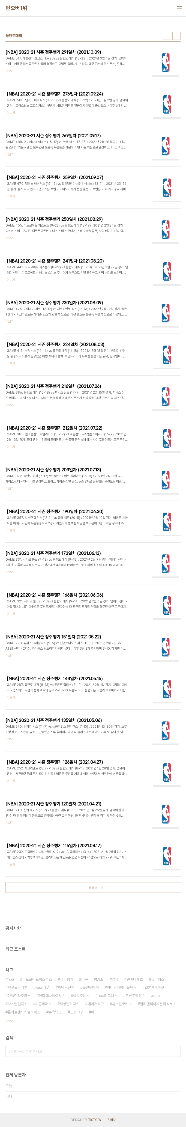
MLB (100, 979)
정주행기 (66, 979)
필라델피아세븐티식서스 (158, 1004)
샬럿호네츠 (81, 996)
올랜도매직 (90, 987)
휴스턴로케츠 (122, 1004)
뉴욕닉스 (55, 1012)
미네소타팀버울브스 (121, 987)
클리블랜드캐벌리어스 (24, 1012)
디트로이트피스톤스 (37, 979)
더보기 (9, 1021)
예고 (94, 1012)
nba (11, 979)
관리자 (111, 1120)
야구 (84, 979)
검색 (175, 1051)
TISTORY (94, 1120)
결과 (115, 979)
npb (156, 996)
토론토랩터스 (135, 996)
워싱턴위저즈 (69, 1004)
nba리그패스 (107, 996)
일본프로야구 (154, 987)
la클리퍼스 (43, 1004)
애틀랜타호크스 (19, 996)
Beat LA (42, 987)
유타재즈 (157, 979)
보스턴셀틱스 (17, 1004)
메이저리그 (96, 1004)
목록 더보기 (96, 888)
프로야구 (76, 1012)
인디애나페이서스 (52, 996)
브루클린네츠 (17, 987)
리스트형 (176, 36)
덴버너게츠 (135, 979)
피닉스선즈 (66, 987)
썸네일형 (167, 36)
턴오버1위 (16, 8)
